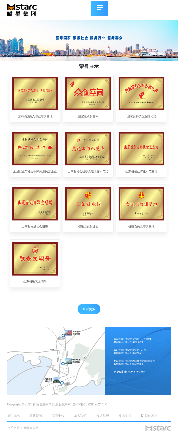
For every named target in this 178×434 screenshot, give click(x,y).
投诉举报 (103, 415)
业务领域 (35, 415)
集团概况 (13, 415)
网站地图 (149, 415)
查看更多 (89, 309)
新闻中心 (58, 415)
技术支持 (125, 415)
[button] (89, 56)
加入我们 (80, 415)
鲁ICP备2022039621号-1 (90, 404)
